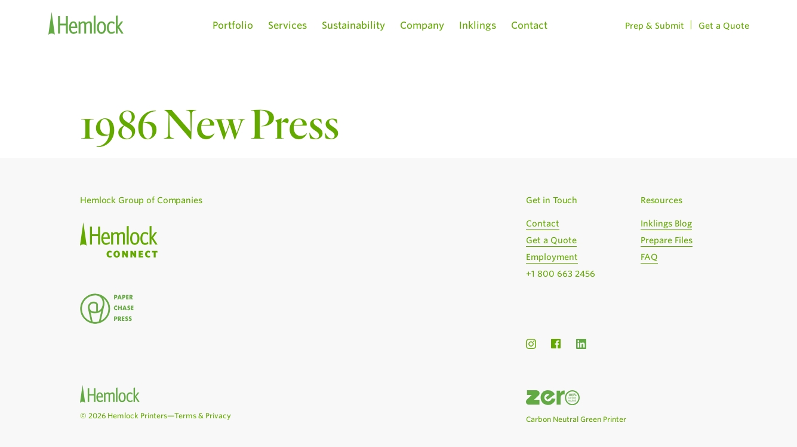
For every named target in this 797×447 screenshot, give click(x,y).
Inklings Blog (666, 223)
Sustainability (353, 25)
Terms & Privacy (202, 415)
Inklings (477, 25)
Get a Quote (723, 25)
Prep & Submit (654, 25)
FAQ (649, 257)
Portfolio (233, 25)
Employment (552, 257)
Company (422, 25)
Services (287, 25)
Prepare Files (667, 240)
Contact (529, 25)
